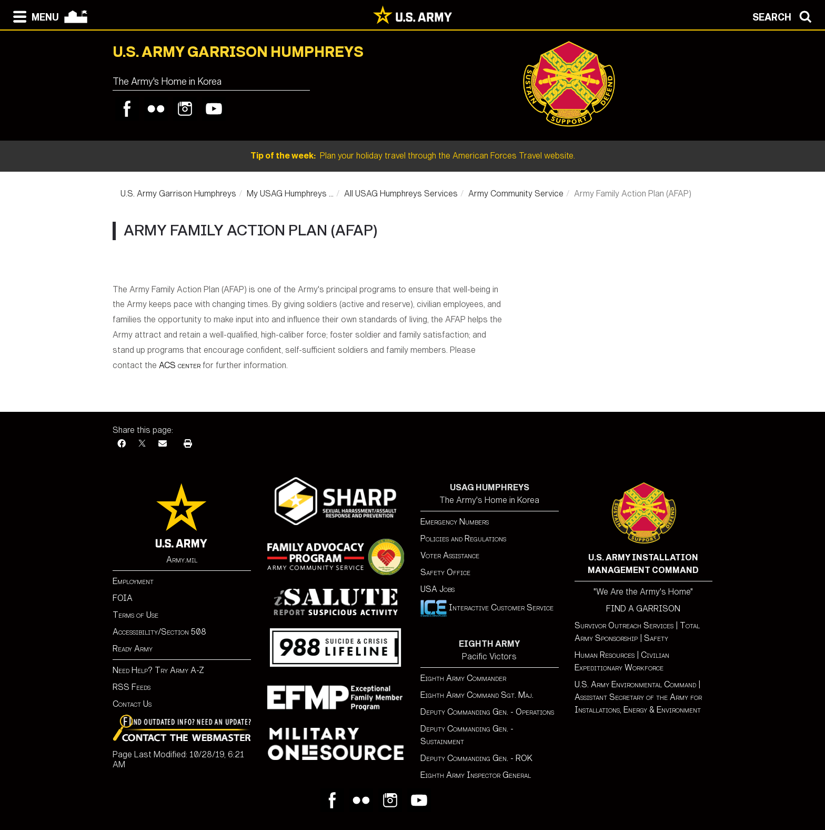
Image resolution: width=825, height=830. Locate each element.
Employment (133, 581)
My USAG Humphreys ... (290, 194)
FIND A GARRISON (643, 609)
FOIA (123, 598)
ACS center (179, 365)
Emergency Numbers (454, 522)
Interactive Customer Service (487, 607)
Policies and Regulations (463, 538)
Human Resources (605, 655)
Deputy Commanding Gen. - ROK (476, 758)
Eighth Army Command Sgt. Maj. (477, 695)
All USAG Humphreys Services (401, 194)
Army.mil (181, 560)
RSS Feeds (131, 687)
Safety (656, 638)
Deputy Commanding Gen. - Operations (487, 712)
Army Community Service (516, 194)
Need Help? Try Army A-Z (158, 670)
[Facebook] (121, 444)
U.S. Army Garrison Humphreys (178, 194)
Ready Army (133, 649)
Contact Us (132, 704)
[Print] (188, 444)
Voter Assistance (449, 555)
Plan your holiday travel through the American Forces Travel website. (412, 156)
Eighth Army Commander (463, 678)
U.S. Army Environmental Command (635, 684)
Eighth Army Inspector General (475, 775)
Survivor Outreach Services (624, 625)
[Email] (163, 444)
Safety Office (445, 572)
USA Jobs (437, 589)
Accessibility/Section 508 (159, 632)
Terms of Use (135, 615)
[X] (142, 444)
